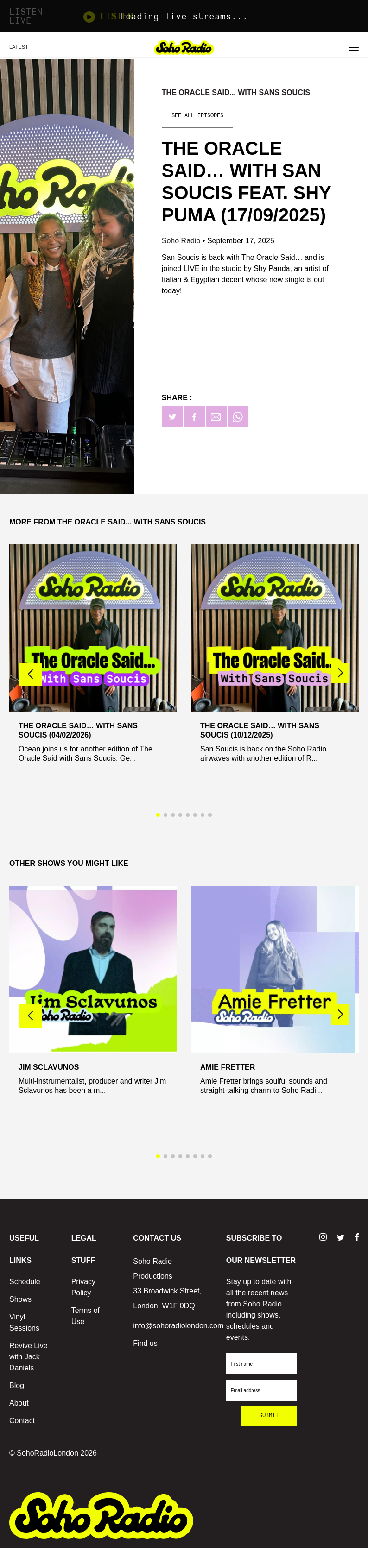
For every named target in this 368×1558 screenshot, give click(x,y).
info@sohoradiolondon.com (178, 1326)
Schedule (24, 1282)
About (19, 1403)
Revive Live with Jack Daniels (28, 1357)
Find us (145, 1343)
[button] (340, 673)
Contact (22, 1421)
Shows (20, 1299)
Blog (16, 1385)
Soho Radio (182, 241)
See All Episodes (197, 115)
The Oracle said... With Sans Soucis (236, 92)
